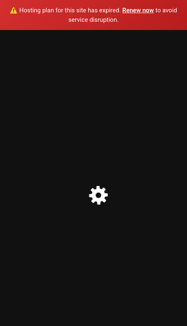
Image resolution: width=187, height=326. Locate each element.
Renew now (138, 10)
